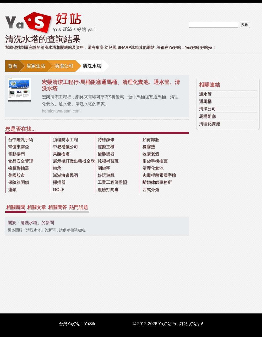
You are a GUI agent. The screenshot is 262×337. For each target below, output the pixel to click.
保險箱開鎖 (18, 182)
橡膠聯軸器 (18, 168)
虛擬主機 (106, 146)
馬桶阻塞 (207, 116)
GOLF (58, 189)
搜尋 (244, 25)
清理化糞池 (209, 123)
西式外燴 (151, 189)
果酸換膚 (61, 154)
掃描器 (59, 182)
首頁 (12, 66)
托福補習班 (108, 161)
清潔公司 (63, 66)
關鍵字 (104, 168)
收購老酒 (151, 154)
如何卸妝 (151, 139)
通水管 (205, 94)
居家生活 (35, 66)
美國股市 (16, 175)
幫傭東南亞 (18, 146)
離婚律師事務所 (157, 182)
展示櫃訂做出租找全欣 (74, 161)
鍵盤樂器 (106, 154)
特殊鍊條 (106, 139)
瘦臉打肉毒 (108, 189)
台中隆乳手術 (20, 139)
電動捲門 (16, 154)
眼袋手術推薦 (155, 161)
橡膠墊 (149, 146)
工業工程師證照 (112, 182)
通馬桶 (205, 101)
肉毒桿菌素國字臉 (159, 175)
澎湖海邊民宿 (65, 175)
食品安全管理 (20, 161)
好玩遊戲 (106, 175)
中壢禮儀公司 (65, 146)
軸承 (57, 168)
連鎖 (12, 189)
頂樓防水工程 (65, 139)
